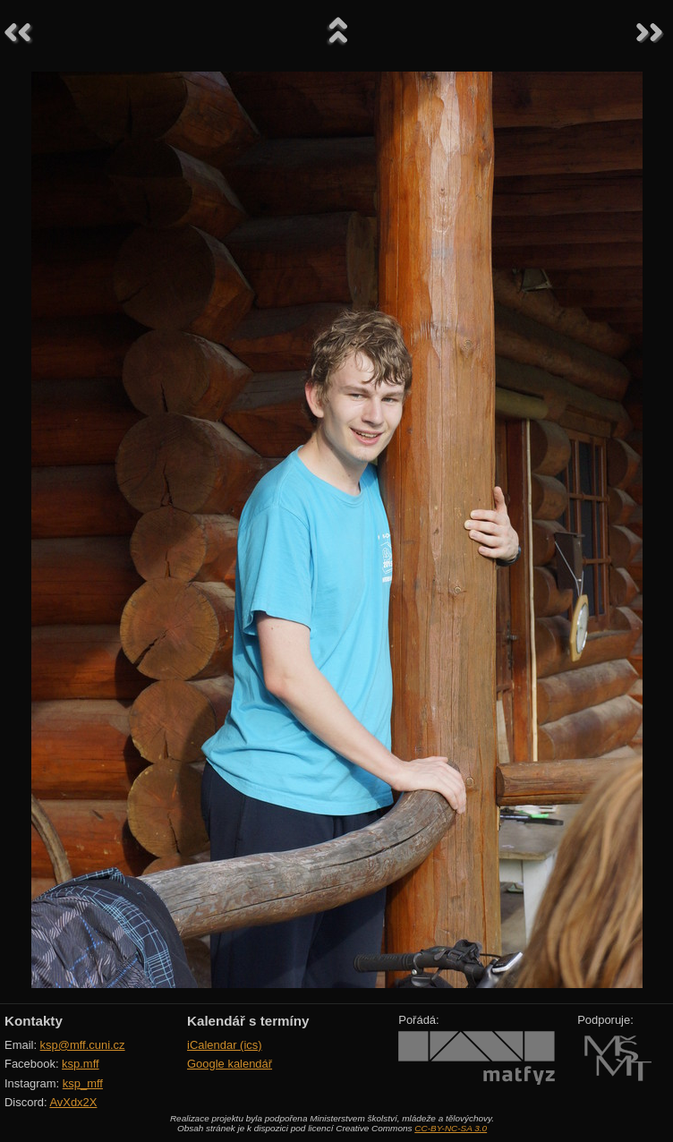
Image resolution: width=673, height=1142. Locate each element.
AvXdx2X (73, 1102)
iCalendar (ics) (224, 1045)
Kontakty (33, 1020)
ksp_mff (83, 1083)
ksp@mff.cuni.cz (82, 1045)
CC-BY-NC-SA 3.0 (450, 1128)
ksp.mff (80, 1063)
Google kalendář (229, 1063)
